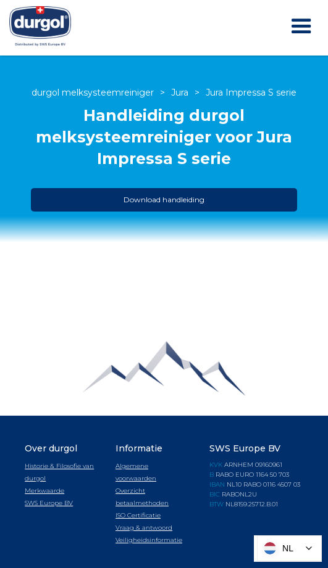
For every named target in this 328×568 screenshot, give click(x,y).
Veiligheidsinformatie (149, 540)
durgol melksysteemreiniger (93, 92)
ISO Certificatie (138, 515)
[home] (37, 28)
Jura (179, 92)
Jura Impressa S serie (251, 92)
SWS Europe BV (49, 503)
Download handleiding (164, 199)
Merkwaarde (44, 491)
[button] (301, 26)
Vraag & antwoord (144, 528)
